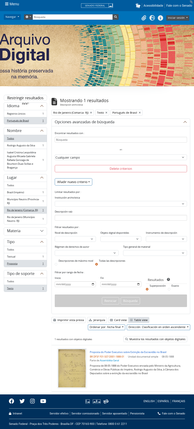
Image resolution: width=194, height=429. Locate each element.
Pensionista (137, 413)
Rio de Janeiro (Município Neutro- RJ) (25, 219)
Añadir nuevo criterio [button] (72, 182)
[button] (139, 5)
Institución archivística (67, 197)
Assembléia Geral (109, 360)
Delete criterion (121, 169)
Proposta (25, 264)
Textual (25, 257)
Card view (118, 320)
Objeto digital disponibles (114, 232)
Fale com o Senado (179, 5)
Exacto (175, 285)
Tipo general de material (136, 246)
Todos (10, 138)
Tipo (11, 242)
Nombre (14, 131)
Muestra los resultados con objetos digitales (155, 339)
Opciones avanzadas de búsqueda (84, 122)
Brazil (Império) (25, 193)
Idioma (13, 106)
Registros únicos (25, 114)
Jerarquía (97, 320)
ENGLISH (149, 401)
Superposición (158, 285)
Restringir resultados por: (25, 98)
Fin (102, 278)
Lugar (12, 178)
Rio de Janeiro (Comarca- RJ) (25, 211)
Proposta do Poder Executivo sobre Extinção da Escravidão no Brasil (128, 352)
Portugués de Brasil (25, 121)
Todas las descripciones (112, 260)
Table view (139, 320)
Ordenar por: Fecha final (105, 327)
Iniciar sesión (176, 17)
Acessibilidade (153, 5)
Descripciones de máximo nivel (76, 260)
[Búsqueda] (73, 17)
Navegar (11, 17)
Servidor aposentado (114, 413)
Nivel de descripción (66, 232)
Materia (13, 231)
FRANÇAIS (178, 401)
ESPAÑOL (163, 401)
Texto (25, 289)
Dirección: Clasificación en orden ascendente (157, 327)
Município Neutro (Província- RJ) (25, 201)
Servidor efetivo (59, 413)
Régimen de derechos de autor (72, 246)
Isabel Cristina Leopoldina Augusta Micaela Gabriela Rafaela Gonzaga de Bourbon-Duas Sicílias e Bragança (25, 160)
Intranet (15, 413)
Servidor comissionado (85, 413)
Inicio (58, 278)
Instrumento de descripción (161, 232)
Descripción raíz (63, 211)
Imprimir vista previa (68, 320)
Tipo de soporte (20, 274)
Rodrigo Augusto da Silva (25, 146)
